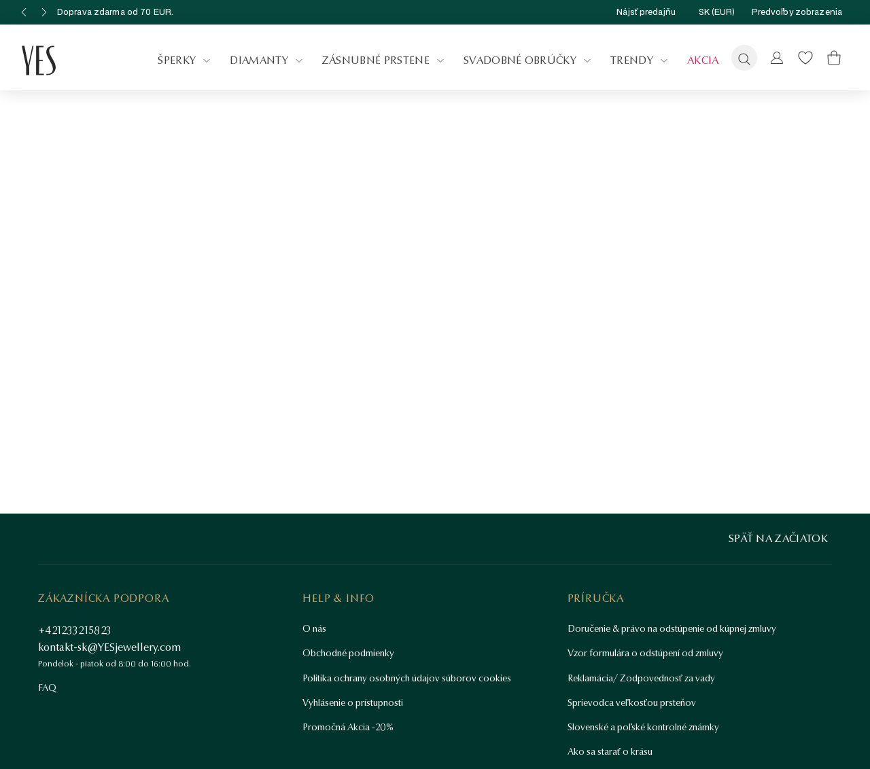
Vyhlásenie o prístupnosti (352, 702)
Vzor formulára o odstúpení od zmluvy (645, 653)
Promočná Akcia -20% (348, 727)
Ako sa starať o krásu (610, 751)
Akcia (703, 60)
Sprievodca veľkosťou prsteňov (632, 702)
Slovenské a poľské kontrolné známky (643, 727)
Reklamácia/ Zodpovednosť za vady (641, 678)
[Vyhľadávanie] (744, 58)
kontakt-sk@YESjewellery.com (109, 647)
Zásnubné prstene (384, 60)
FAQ (47, 687)
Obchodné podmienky (348, 653)
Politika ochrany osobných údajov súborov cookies (406, 678)
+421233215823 (75, 630)
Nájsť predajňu (658, 12)
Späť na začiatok (778, 538)
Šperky (185, 60)
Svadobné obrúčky (529, 60)
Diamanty (268, 60)
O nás (314, 628)
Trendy (640, 60)
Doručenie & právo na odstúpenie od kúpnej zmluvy (672, 628)
